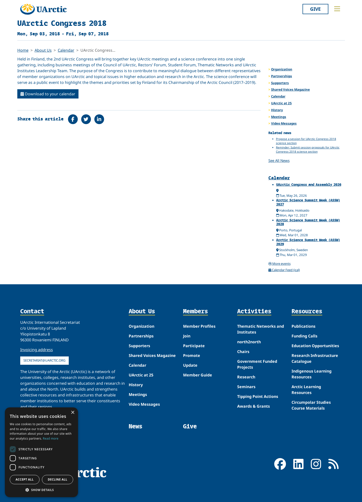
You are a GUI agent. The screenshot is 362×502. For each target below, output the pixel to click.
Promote (191, 355)
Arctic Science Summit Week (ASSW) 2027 (308, 202)
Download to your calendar (47, 94)
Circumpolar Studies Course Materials (311, 405)
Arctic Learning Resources (306, 389)
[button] (41, 489)
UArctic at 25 (281, 103)
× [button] (72, 412)
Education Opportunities (315, 345)
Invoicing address (36, 349)
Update (190, 365)
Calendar (66, 50)
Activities (254, 311)
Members (195, 311)
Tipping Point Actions (257, 396)
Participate (194, 345)
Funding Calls (304, 336)
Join (186, 336)
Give (315, 9)
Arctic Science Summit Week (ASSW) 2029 (308, 242)
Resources (307, 311)
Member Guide (197, 375)
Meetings (278, 117)
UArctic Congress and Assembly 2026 (308, 184)
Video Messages (284, 123)
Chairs (243, 351)
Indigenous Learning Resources (312, 374)
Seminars (246, 386)
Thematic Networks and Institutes (260, 329)
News (135, 426)
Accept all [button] (25, 479)
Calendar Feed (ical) (284, 270)
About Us (43, 50)
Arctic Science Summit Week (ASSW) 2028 (308, 222)
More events (279, 263)
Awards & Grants (253, 406)
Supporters (280, 83)
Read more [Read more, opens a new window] (51, 438)
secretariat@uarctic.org (44, 360)
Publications (303, 326)
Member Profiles (199, 326)
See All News (279, 160)
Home (23, 50)
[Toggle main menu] (337, 9)
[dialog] (41, 452)
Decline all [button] (57, 479)
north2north (249, 342)
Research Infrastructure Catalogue (315, 358)
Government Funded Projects (257, 364)
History (277, 110)
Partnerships (281, 76)
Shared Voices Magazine (290, 89)
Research (246, 377)
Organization (281, 69)
